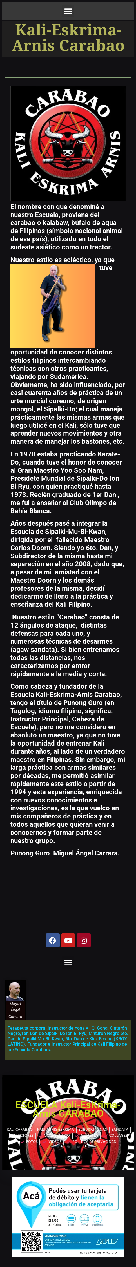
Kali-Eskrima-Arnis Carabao (68, 39)
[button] (68, 11)
